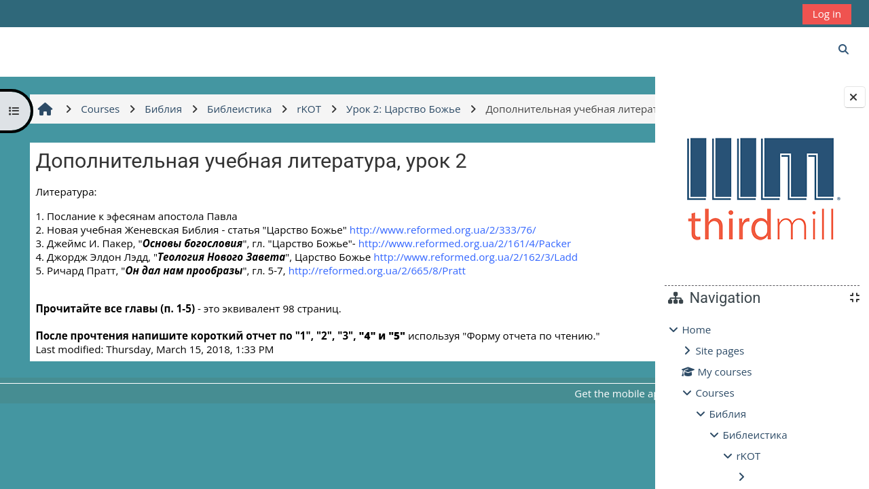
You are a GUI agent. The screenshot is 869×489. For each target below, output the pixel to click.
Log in (827, 13)
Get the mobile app (488, 422)
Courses (714, 392)
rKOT (748, 456)
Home (696, 329)
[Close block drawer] (855, 97)
